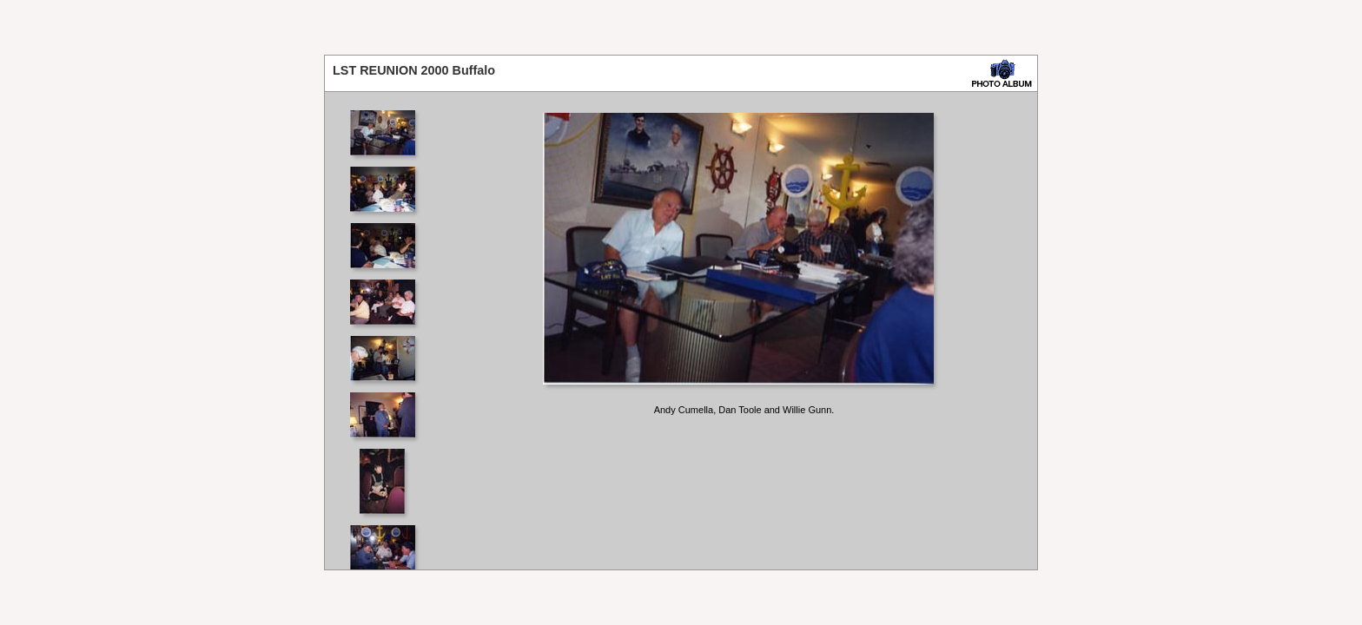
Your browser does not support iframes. (388, 330)
